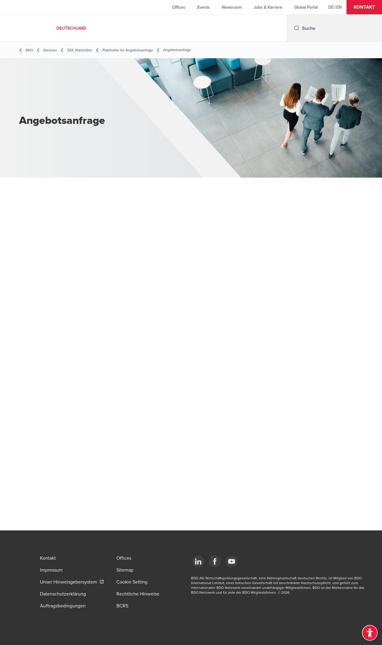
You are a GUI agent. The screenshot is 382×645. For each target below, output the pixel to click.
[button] (364, 7)
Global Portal (306, 7)
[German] (331, 7)
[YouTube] (231, 561)
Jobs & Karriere (268, 7)
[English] (339, 7)
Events (203, 7)
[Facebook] (215, 561)
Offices (178, 7)
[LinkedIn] (198, 561)
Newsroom (232, 7)
